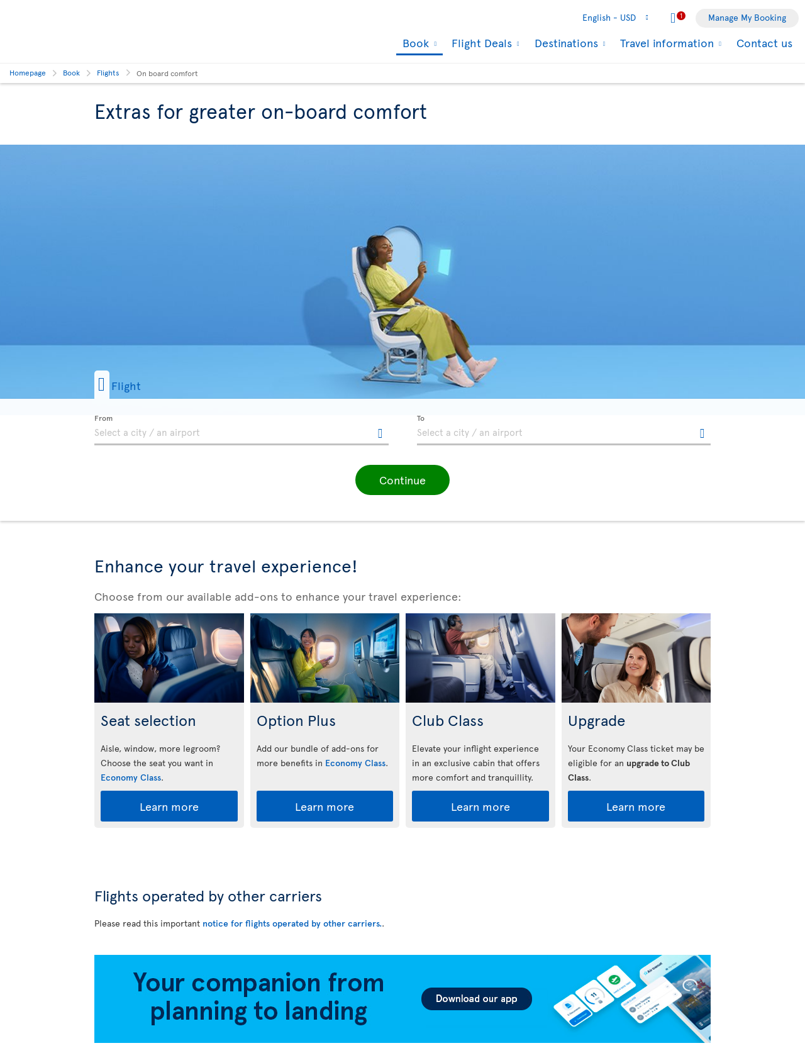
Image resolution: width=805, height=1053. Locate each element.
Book (414, 43)
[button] (137, 384)
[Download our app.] (402, 1039)
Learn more (169, 806)
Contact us (764, 42)
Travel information (665, 42)
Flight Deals (480, 42)
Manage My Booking (747, 17)
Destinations (564, 42)
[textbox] (241, 430)
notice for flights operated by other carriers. (292, 923)
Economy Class (131, 777)
